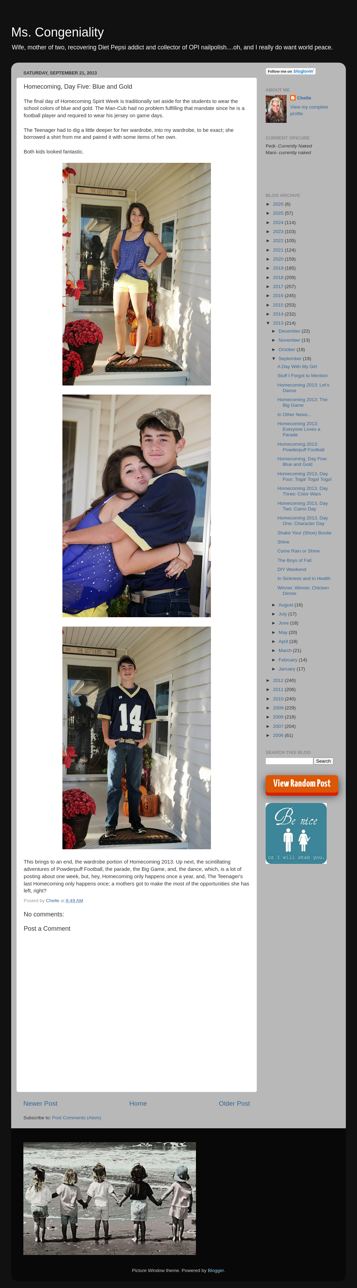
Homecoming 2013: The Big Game (303, 402)
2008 (279, 716)
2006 (279, 735)
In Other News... (295, 414)
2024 (279, 222)
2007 (279, 726)
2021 (279, 250)
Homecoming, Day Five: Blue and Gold (303, 461)
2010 (279, 698)
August (287, 604)
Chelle (304, 98)
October (288, 349)
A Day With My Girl (297, 366)
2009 (279, 707)
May (284, 632)
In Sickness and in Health (304, 578)
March (286, 650)
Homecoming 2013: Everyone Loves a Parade (299, 429)
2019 (279, 268)
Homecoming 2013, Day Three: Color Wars (303, 491)
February (289, 659)
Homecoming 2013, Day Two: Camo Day (303, 506)
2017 (279, 286)
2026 (279, 204)
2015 (279, 305)
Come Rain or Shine (299, 551)
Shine (284, 541)
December (290, 331)
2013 (279, 323)
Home (138, 1103)
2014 (279, 314)
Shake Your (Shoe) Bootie (305, 532)
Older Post (234, 1103)
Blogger (216, 1270)
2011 (279, 689)
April (284, 641)
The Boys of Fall (295, 560)
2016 (279, 295)
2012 (279, 680)
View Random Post (302, 784)
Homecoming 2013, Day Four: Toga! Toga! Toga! (305, 476)
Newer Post (40, 1103)
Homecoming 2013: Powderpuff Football (301, 447)
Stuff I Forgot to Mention (303, 375)
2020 (279, 259)
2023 (279, 231)
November (290, 340)
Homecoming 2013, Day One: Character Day (303, 520)
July (283, 614)
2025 (279, 213)
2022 (279, 240)
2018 (279, 277)
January (288, 668)
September (291, 358)
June (284, 623)
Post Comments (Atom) (76, 1117)
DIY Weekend (292, 569)
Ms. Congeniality (57, 32)
